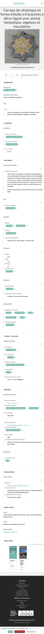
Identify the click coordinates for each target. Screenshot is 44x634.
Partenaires (22, 607)
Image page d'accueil (22, 593)
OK (10, 631)
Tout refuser (19, 631)
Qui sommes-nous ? (22, 600)
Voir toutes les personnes (36, 544)
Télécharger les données (29, 75)
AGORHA (19, 3)
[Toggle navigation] (42, 3)
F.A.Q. (22, 588)
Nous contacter (22, 590)
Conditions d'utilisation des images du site (22, 67)
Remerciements (22, 586)
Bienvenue (22, 583)
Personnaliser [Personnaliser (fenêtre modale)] (31, 631)
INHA (22, 602)
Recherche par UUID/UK (22, 595)
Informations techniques (22, 585)
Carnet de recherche (22, 605)
